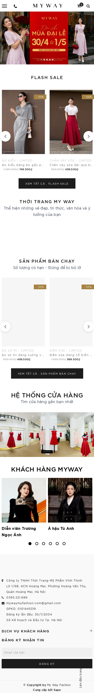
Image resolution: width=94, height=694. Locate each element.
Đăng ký (47, 663)
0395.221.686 (17, 597)
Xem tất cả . (47, 183)
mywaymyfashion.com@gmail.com (33, 603)
